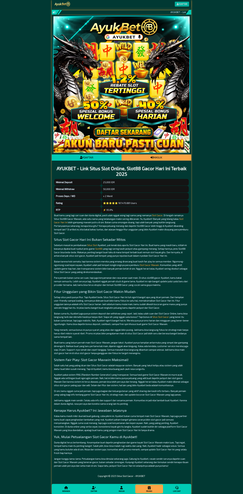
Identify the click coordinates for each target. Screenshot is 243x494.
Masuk (121, 489)
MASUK (156, 157)
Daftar (93, 489)
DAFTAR (86, 157)
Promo (149, 489)
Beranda (66, 489)
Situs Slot (92, 245)
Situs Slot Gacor (160, 317)
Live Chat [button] (177, 489)
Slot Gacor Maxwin (149, 265)
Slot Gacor (157, 215)
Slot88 (98, 248)
